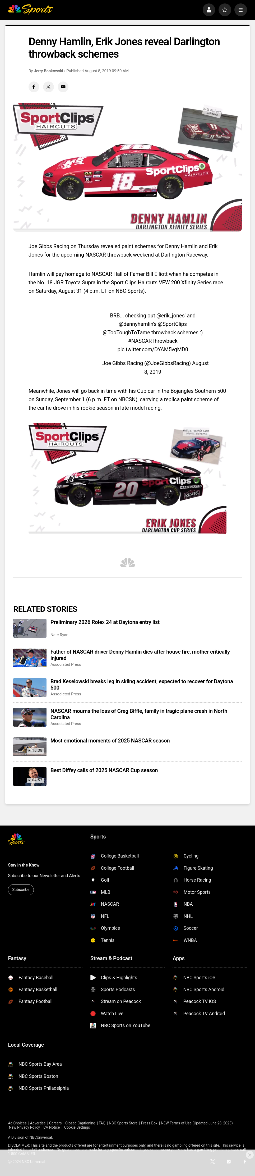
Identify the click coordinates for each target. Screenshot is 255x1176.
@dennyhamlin (136, 324)
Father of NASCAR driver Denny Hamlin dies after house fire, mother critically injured (140, 655)
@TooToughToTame (126, 332)
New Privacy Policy (24, 1127)
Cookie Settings (77, 1127)
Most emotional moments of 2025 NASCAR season (110, 740)
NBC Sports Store (123, 1123)
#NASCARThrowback (153, 341)
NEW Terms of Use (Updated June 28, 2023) (197, 1123)
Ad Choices (17, 1123)
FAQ (102, 1123)
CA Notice (51, 1127)
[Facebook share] (34, 86)
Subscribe (20, 889)
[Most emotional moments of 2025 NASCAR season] (30, 746)
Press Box (149, 1123)
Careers (55, 1123)
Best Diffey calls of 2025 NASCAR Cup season (104, 770)
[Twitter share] (48, 86)
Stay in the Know (23, 865)
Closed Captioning (80, 1123)
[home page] (30, 9)
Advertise (38, 1123)
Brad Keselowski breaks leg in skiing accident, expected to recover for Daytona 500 (141, 684)
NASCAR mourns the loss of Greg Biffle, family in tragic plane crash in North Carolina (138, 714)
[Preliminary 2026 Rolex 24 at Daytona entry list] (30, 628)
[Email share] (63, 86)
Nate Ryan (59, 634)
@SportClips (172, 324)
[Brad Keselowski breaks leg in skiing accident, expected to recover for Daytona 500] (30, 687)
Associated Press (65, 664)
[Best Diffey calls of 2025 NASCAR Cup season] (30, 776)
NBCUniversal (41, 1137)
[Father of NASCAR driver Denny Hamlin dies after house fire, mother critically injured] (30, 658)
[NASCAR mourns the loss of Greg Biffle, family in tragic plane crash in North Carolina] (30, 717)
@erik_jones (170, 315)
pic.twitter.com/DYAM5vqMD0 (152, 349)
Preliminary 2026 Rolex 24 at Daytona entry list (105, 622)
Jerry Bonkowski (48, 71)
